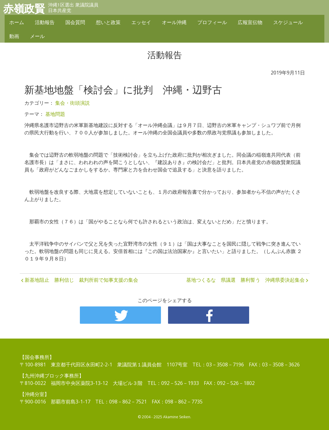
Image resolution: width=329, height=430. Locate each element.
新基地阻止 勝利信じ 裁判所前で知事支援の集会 (81, 279)
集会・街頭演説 (72, 102)
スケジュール (288, 22)
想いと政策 (108, 22)
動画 (14, 36)
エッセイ (141, 22)
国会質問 (75, 22)
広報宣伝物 (250, 22)
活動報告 (45, 22)
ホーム (16, 22)
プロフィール (212, 22)
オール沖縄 (174, 22)
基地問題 (55, 114)
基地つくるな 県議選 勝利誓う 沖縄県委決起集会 (245, 279)
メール (37, 36)
